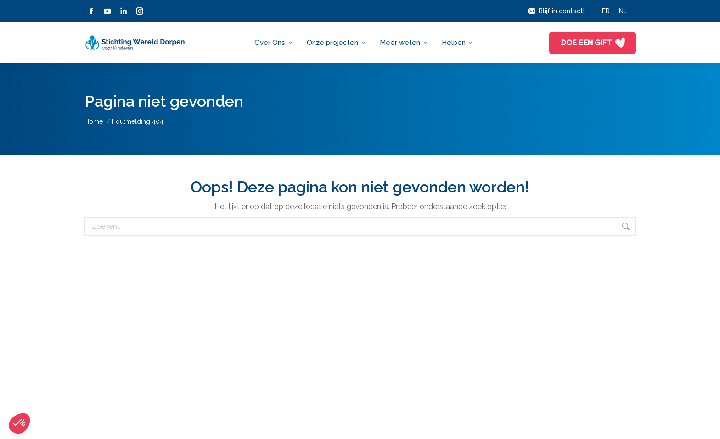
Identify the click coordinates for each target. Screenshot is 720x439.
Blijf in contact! (556, 11)
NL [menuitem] (623, 11)
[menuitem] (605, 11)
